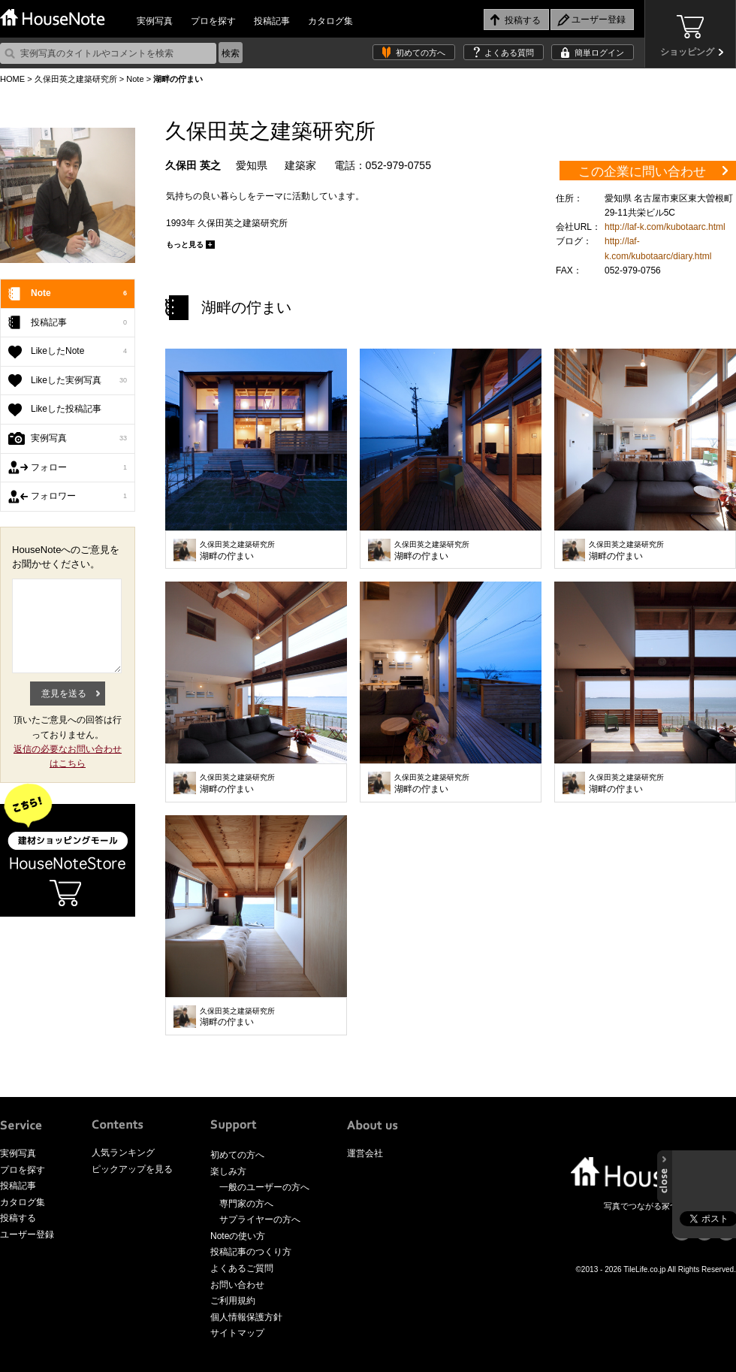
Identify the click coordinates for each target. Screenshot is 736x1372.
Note (134, 78)
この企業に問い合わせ (642, 172)
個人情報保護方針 (246, 1317)
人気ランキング (123, 1152)
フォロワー (79, 496)
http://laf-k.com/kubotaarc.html (665, 227)
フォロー (79, 468)
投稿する (18, 1218)
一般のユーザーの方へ (264, 1187)
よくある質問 (509, 52)
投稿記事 (272, 21)
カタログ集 (330, 21)
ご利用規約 (232, 1300)
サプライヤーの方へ (259, 1219)
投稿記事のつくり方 (250, 1252)
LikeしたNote (79, 351)
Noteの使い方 (237, 1236)
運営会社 (365, 1153)
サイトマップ (237, 1333)
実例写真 (155, 21)
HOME (12, 78)
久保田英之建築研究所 (76, 78)
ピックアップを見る (132, 1169)
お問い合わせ (237, 1285)
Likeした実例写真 (79, 381)
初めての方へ (420, 52)
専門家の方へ (246, 1203)
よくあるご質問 (241, 1268)
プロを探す (213, 21)
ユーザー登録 (27, 1234)
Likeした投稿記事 (66, 408)
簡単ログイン (599, 52)
